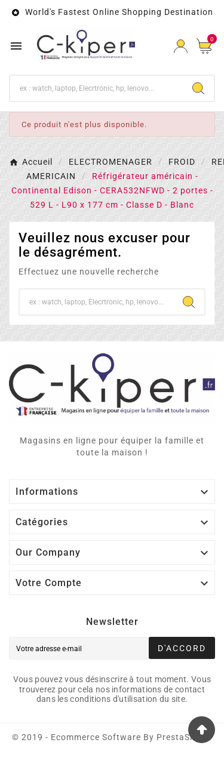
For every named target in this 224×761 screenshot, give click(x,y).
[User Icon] (181, 46)
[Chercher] (96, 88)
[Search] (198, 88)
